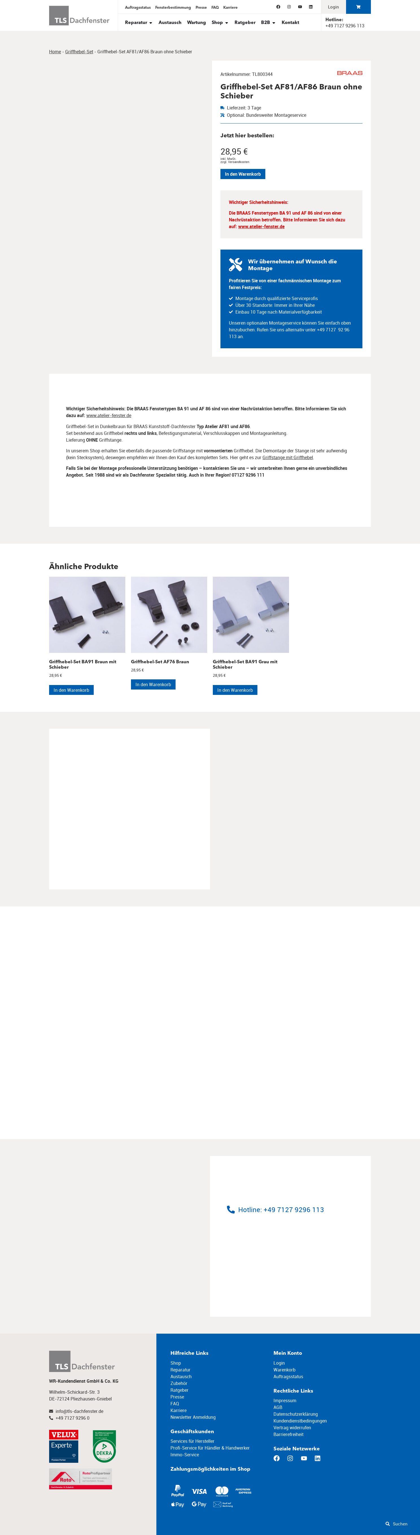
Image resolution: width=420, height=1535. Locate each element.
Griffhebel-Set (79, 52)
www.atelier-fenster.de (261, 226)
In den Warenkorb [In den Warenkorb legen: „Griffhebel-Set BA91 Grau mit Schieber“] (235, 690)
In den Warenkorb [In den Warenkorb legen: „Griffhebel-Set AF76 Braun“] (153, 684)
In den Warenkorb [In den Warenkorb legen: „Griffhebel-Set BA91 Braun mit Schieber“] (71, 690)
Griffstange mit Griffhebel (287, 457)
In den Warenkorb (243, 174)
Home (55, 52)
